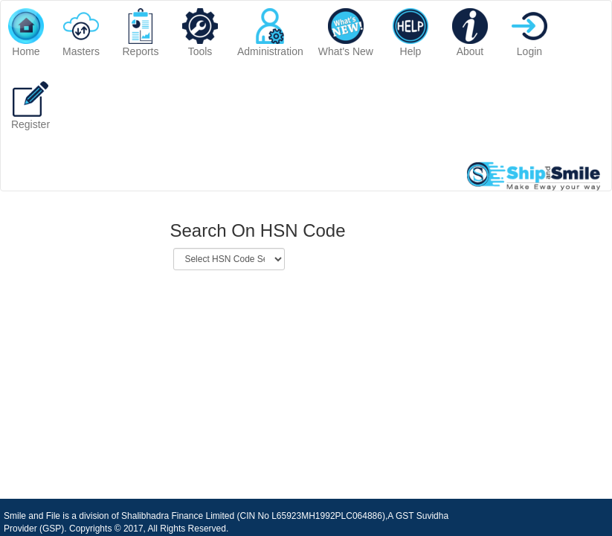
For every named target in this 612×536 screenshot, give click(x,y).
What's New (345, 32)
